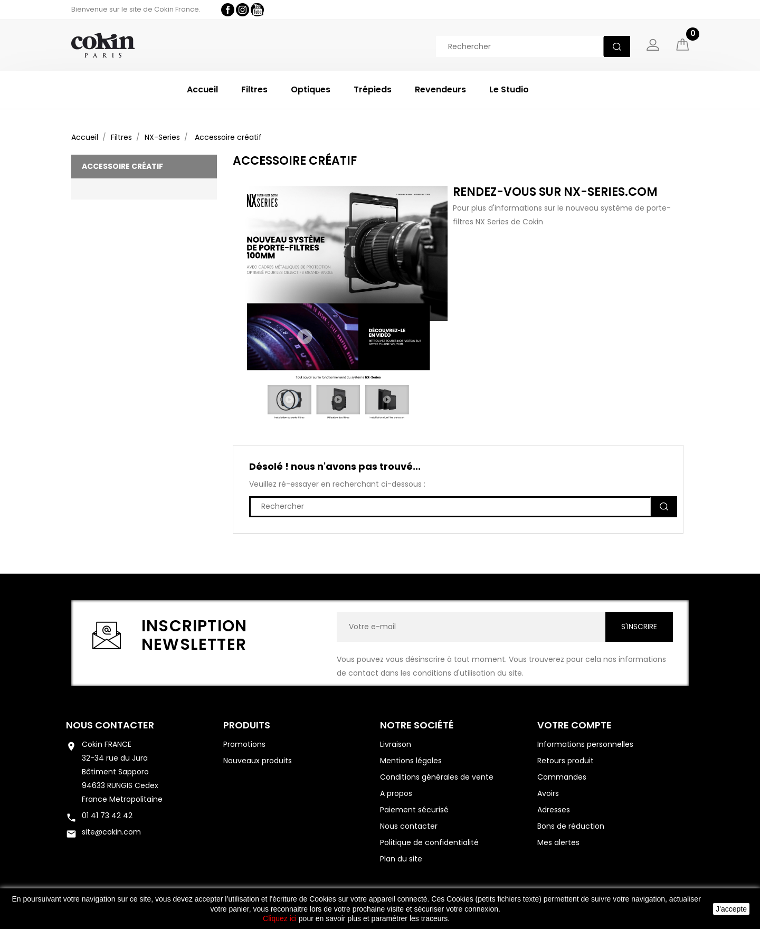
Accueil (202, 89)
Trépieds (373, 89)
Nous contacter (110, 725)
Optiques (310, 89)
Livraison (395, 744)
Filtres (254, 89)
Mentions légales (411, 760)
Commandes (561, 777)
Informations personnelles (585, 744)
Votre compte (574, 725)
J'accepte (731, 909)
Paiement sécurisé (414, 809)
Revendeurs (440, 89)
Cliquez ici (280, 918)
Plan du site (401, 859)
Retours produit (565, 760)
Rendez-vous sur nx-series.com (555, 192)
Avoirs (548, 793)
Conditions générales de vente (436, 777)
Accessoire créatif (122, 166)
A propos (396, 793)
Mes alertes (558, 842)
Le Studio (509, 89)
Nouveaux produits (257, 760)
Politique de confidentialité (429, 842)
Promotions (244, 744)
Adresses (553, 809)
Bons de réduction (570, 826)
